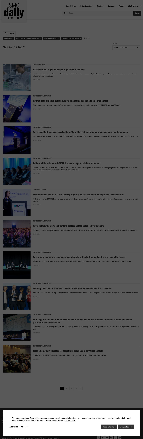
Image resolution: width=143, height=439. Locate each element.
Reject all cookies (109, 427)
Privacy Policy (70, 421)
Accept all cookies (126, 427)
